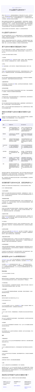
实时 (5, 71)
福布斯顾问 (9, 17)
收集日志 (19, 305)
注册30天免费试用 (17, 385)
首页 (13, 7)
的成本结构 (13, 231)
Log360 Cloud (8, 264)
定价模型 (16, 231)
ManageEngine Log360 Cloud (6, 259)
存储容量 (7, 217)
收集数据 (10, 59)
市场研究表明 (8, 15)
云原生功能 (28, 260)
